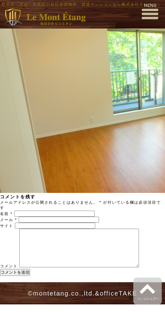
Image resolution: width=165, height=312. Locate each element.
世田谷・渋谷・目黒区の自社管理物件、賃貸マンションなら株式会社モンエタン (82, 4)
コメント (9, 273)
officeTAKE (118, 300)
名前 (6, 214)
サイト (6, 226)
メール (8, 220)
